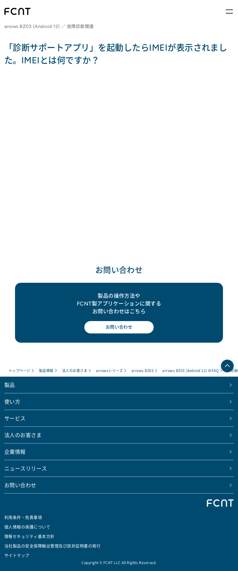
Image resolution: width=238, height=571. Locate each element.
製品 (9, 384)
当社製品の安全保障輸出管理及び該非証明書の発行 (52, 546)
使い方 (12, 401)
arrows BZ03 (142, 370)
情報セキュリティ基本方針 (29, 536)
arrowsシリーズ (109, 370)
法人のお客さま (74, 370)
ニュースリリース (25, 468)
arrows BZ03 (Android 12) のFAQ (190, 370)
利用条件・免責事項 (23, 517)
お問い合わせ (119, 327)
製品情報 (46, 370)
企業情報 (15, 451)
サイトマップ (16, 555)
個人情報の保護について (27, 527)
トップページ (19, 370)
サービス (15, 418)
